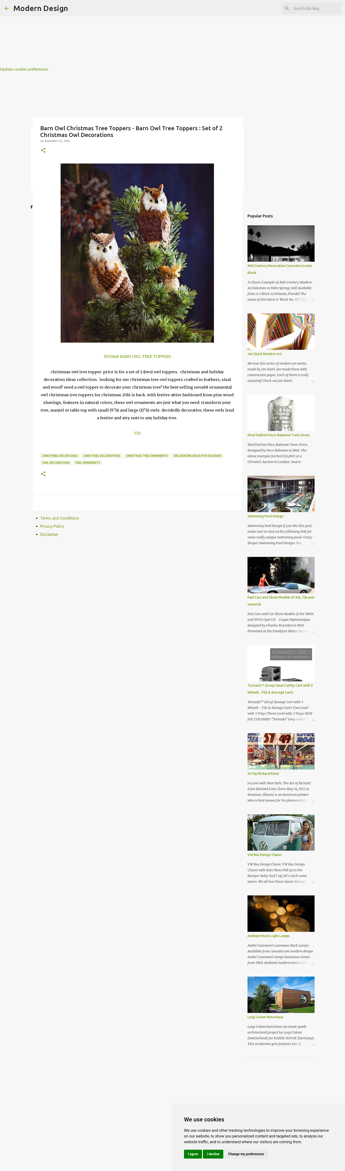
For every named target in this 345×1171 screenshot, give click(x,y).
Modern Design (40, 8)
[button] (43, 150)
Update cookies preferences (24, 69)
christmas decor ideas (60, 455)
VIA (137, 433)
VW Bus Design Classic (264, 855)
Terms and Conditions (59, 518)
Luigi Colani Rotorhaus (265, 1017)
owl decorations (56, 462)
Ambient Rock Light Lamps (268, 936)
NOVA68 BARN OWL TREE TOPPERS (137, 356)
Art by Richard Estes (263, 773)
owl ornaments (87, 462)
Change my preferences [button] (246, 1154)
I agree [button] (193, 1154)
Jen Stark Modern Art (264, 354)
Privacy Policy (52, 526)
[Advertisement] (144, 33)
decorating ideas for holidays (197, 455)
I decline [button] (213, 1154)
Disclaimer (49, 534)
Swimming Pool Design (265, 516)
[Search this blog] (316, 8)
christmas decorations (101, 455)
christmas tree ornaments (147, 455)
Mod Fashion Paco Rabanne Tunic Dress (278, 435)
